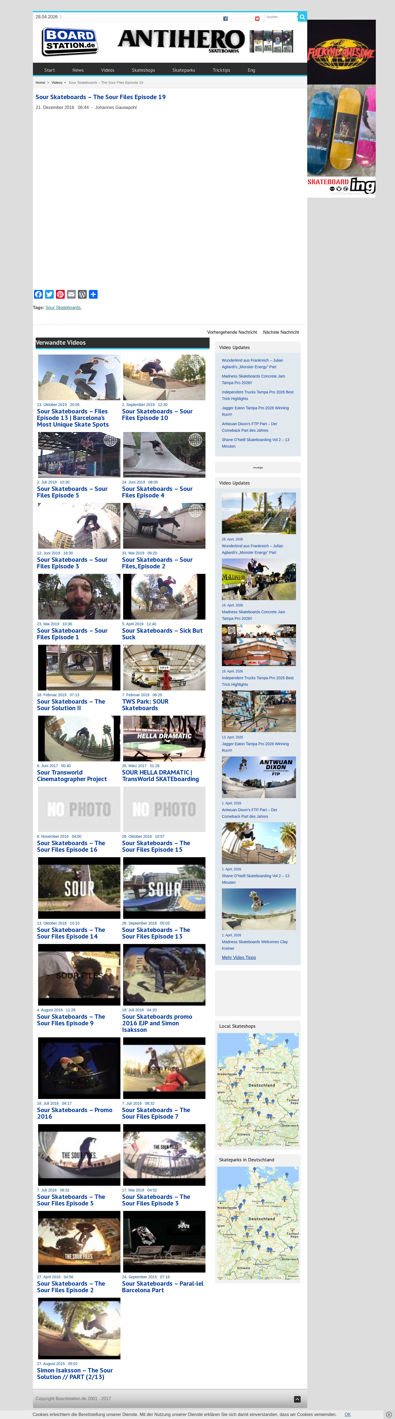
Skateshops (143, 70)
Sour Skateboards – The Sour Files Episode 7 (156, 1113)
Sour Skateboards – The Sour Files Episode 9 (71, 1019)
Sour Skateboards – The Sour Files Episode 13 (156, 932)
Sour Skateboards (63, 307)
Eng (251, 70)
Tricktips (221, 70)
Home (40, 82)
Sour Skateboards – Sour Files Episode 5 (72, 491)
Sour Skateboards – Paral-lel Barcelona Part (163, 1286)
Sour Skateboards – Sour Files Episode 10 (157, 414)
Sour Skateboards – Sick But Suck (162, 633)
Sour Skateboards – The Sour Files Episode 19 (101, 97)
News (78, 70)
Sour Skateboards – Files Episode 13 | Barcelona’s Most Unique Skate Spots (73, 417)
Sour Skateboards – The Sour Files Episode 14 (71, 932)
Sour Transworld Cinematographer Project (72, 775)
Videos (107, 70)
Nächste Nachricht (281, 332)
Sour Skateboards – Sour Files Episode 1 (72, 633)
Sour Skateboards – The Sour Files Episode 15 (156, 846)
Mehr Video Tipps (239, 957)
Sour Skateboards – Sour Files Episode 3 (72, 562)
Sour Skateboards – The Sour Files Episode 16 (71, 846)
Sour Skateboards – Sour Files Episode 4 (157, 491)
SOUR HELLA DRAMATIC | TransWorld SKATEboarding (160, 775)
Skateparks (184, 70)
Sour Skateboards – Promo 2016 (74, 1113)
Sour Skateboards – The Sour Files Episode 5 (71, 1199)
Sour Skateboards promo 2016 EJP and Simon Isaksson (157, 1023)
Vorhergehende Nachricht (232, 332)
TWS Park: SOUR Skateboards (145, 704)
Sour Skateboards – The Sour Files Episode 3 (156, 1199)
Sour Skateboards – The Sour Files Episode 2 (71, 1286)
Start (49, 70)
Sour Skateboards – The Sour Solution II (71, 704)
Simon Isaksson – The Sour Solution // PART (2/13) (75, 1373)
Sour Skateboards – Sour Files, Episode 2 (157, 562)
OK (348, 1414)
